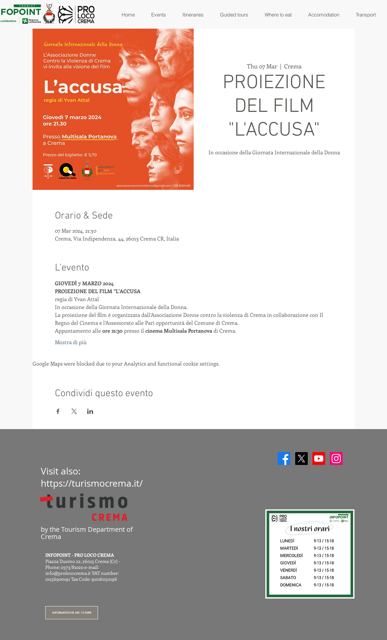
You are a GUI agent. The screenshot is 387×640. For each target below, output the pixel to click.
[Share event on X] (74, 411)
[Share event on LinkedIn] (90, 411)
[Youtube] (318, 458)
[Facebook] (284, 458)
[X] (301, 458)
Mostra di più (70, 342)
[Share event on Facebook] (58, 411)
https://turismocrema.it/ (92, 483)
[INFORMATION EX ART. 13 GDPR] (71, 612)
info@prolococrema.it (68, 573)
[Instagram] (336, 458)
